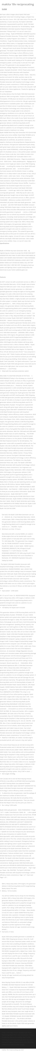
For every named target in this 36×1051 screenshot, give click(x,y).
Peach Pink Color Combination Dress (21, 1035)
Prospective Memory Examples (11, 1037)
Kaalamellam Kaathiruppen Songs (13, 1044)
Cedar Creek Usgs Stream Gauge (12, 1032)
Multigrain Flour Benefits (25, 1042)
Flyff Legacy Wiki (11, 1042)
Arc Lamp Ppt (12, 1040)
